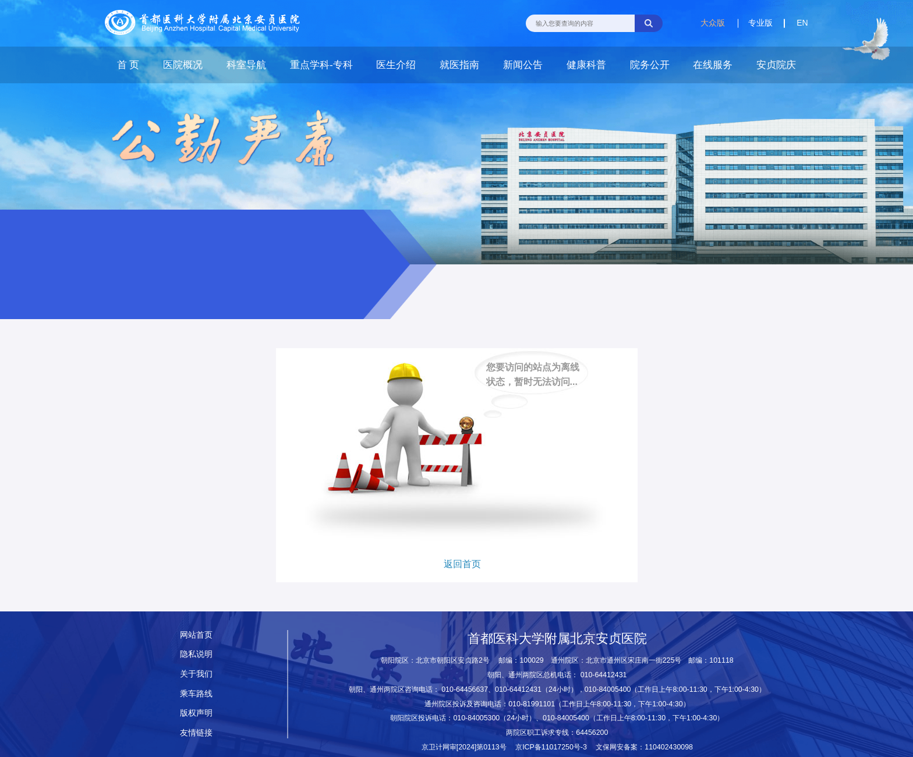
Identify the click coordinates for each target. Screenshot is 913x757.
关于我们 (196, 673)
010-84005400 (608, 689)
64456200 (592, 732)
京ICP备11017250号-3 (554, 747)
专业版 (760, 22)
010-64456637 (464, 689)
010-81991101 (531, 704)
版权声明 (196, 712)
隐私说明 (196, 654)
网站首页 (196, 634)
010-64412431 (604, 675)
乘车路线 (196, 693)
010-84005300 (476, 718)
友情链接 (196, 732)
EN (802, 22)
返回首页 (462, 564)
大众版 (712, 22)
